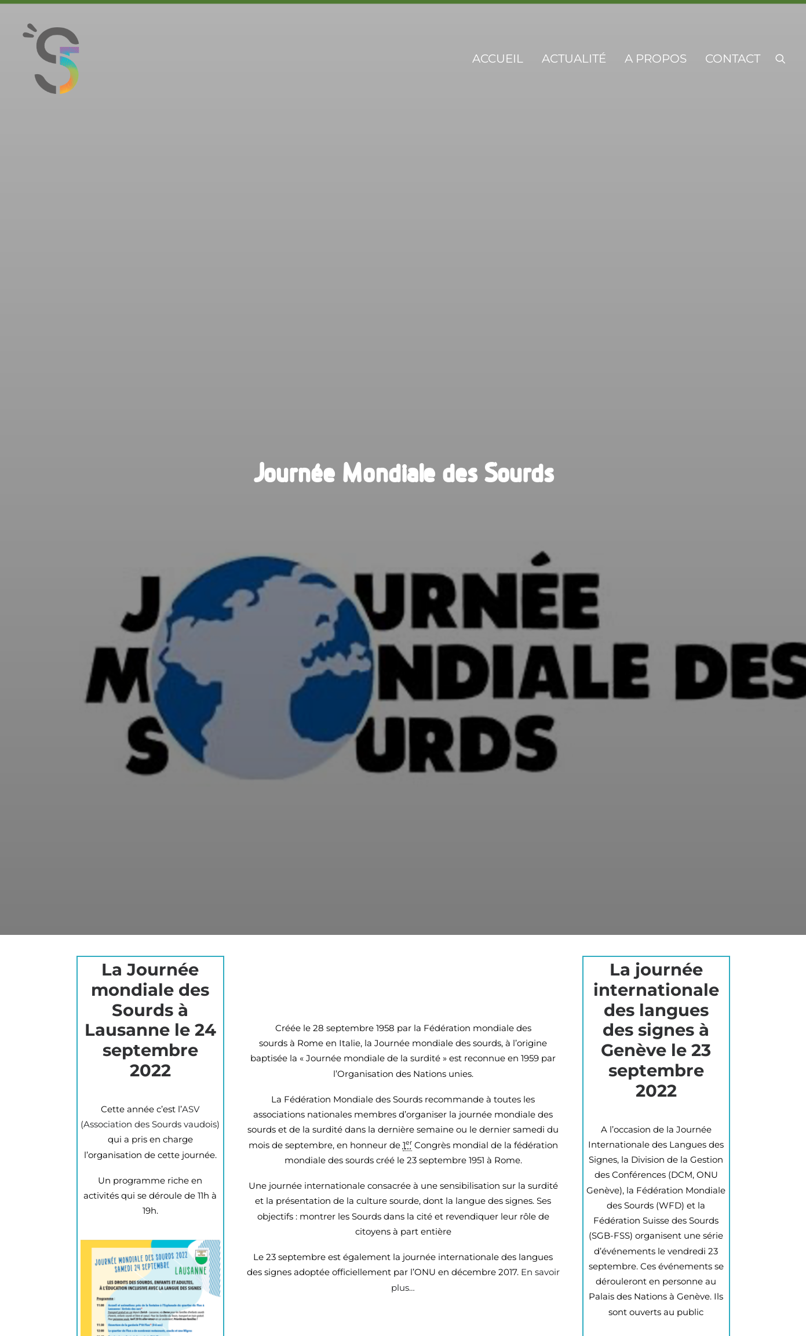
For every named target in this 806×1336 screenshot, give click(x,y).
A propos (656, 58)
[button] (780, 58)
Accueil (497, 58)
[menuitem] (497, 58)
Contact (732, 58)
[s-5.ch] (51, 58)
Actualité (574, 58)
